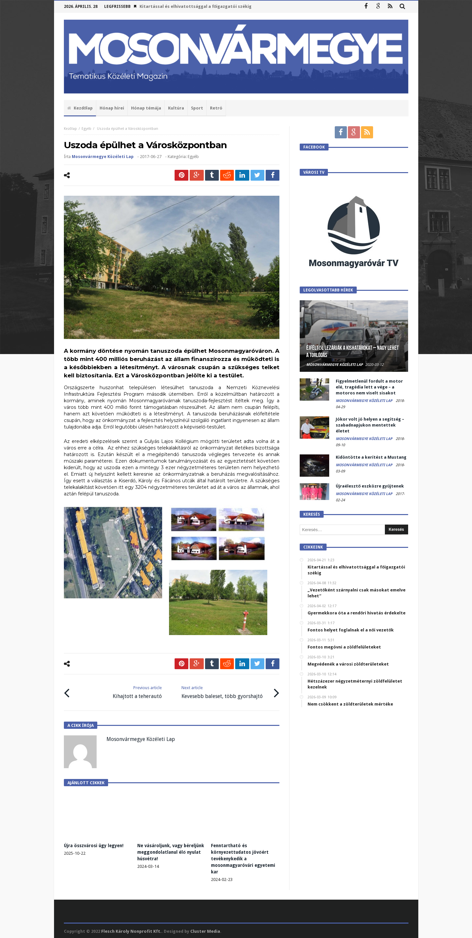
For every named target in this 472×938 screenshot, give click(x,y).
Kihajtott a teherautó (137, 691)
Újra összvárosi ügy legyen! (95, 844)
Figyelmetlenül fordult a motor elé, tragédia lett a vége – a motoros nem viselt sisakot (369, 387)
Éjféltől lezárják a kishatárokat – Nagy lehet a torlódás (352, 352)
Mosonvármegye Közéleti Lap (103, 156)
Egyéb (86, 129)
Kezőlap (70, 129)
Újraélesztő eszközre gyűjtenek (370, 486)
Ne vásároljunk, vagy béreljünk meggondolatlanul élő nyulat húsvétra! (170, 851)
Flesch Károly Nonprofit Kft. (131, 930)
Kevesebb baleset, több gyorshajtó (222, 691)
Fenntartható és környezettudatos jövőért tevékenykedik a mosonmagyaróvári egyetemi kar (241, 857)
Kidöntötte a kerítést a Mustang (371, 457)
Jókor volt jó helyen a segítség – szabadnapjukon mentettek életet (370, 425)
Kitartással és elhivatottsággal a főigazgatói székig (196, 6)
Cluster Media (205, 930)
